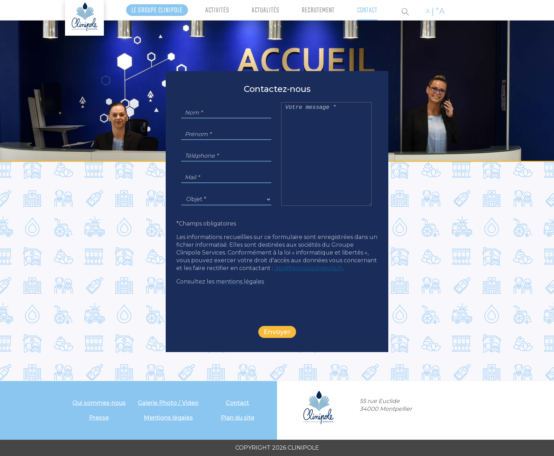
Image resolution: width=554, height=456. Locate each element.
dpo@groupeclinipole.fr (309, 268)
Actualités (265, 10)
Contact (367, 10)
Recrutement (318, 10)
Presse (99, 417)
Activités (217, 10)
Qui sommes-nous (99, 402)
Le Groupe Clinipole (157, 10)
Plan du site (237, 417)
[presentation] (277, 305)
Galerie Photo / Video (168, 402)
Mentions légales (168, 417)
